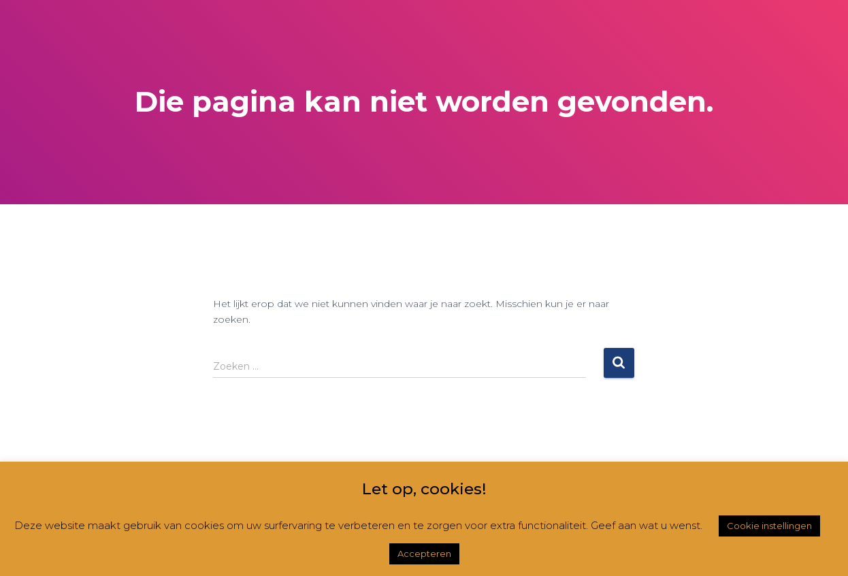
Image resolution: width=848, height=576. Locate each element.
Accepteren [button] (424, 553)
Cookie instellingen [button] (769, 525)
